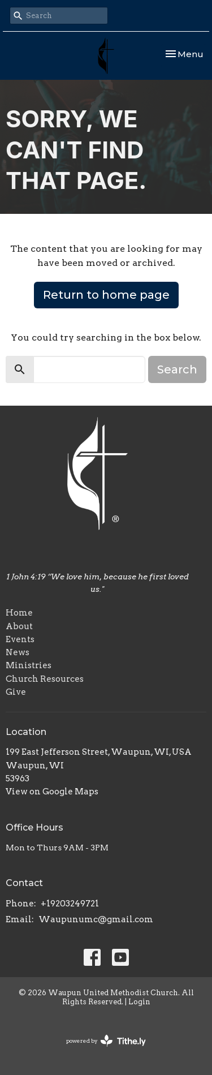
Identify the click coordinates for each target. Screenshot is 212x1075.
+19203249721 (70, 903)
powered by (106, 1041)
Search (177, 369)
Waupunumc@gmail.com (95, 919)
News (17, 652)
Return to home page (106, 295)
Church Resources (45, 679)
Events (20, 639)
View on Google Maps (52, 791)
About (19, 626)
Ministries (28, 665)
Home (19, 613)
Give (16, 692)
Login (139, 1001)
